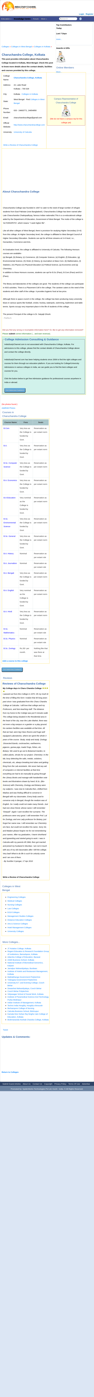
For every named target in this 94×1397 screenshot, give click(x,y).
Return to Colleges (10, 1072)
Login (81, 14)
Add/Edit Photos (8, 408)
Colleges (5, 46)
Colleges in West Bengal (21, 46)
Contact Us (37, 1084)
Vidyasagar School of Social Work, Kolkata (25, 994)
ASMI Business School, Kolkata (20, 960)
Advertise (86, 1084)
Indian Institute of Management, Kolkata (24, 1002)
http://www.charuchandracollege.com (29, 125)
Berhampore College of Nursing (20, 1008)
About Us (27, 1084)
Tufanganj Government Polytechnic (22, 980)
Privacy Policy (60, 1084)
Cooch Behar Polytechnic (18, 991)
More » (44, 19)
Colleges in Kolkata (42, 46)
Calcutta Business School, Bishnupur (23, 1011)
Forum (36, 19)
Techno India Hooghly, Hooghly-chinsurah (25, 1005)
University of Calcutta (23, 132)
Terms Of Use (74, 1084)
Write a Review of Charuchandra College (20, 145)
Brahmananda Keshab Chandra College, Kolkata (28, 1020)
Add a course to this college (15, 661)
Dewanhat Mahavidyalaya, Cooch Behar (24, 988)
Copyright (48, 1084)
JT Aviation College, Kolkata (19, 948)
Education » (6, 19)
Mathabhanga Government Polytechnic (23, 977)
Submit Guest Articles (12, 1084)
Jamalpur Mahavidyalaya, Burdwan (22, 968)
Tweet (5, 1030)
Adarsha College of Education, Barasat (23, 957)
